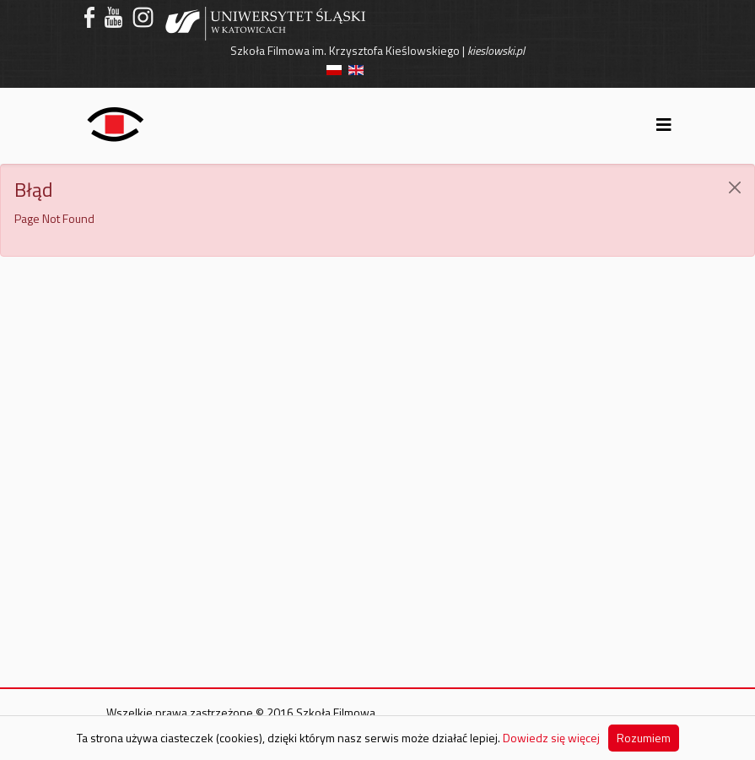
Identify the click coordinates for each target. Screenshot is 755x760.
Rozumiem (644, 737)
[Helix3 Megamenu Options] (663, 124)
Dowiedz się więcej (551, 737)
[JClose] (734, 187)
